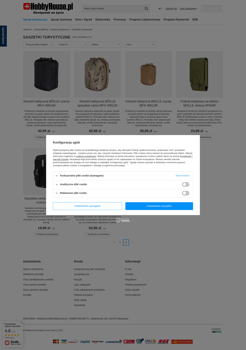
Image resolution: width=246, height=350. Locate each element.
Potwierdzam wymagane (87, 206)
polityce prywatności (86, 156)
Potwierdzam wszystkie (159, 206)
